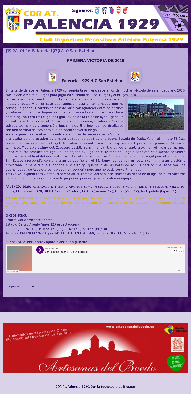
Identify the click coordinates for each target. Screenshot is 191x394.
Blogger (129, 387)
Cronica (28, 286)
